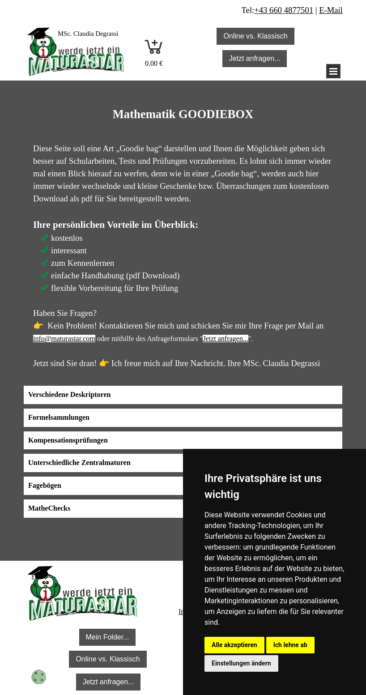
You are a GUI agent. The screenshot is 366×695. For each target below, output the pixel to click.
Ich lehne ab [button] (290, 644)
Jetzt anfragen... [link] (255, 58)
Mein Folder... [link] (107, 637)
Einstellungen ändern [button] (241, 663)
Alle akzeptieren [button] (234, 644)
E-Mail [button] (331, 10)
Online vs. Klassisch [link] (255, 36)
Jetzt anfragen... (225, 338)
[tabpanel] (96, 33)
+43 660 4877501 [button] (283, 10)
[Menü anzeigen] (333, 71)
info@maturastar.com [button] (64, 338)
